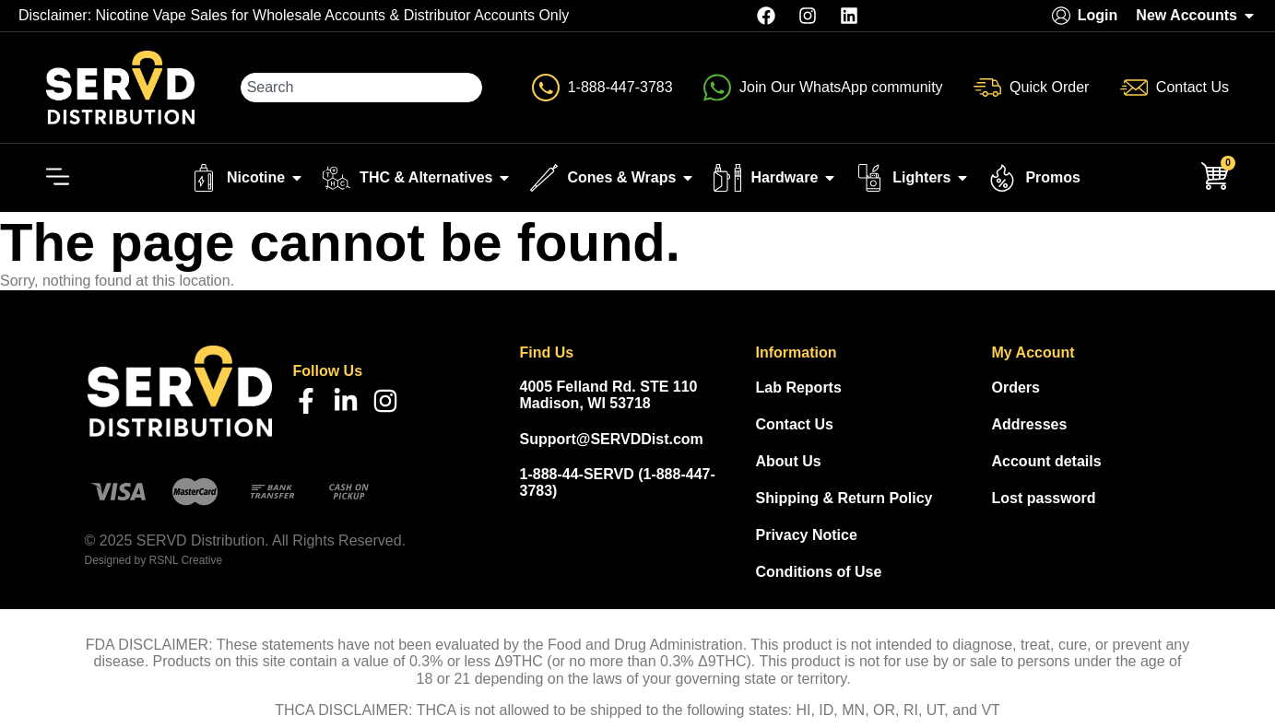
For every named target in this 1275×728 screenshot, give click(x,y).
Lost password (1044, 498)
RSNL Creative (186, 560)
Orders (1016, 387)
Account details (1047, 461)
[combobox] (362, 87)
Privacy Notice (806, 535)
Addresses (1030, 424)
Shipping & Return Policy (844, 498)
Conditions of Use (819, 572)
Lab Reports (799, 387)
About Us (788, 461)
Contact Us (794, 424)
